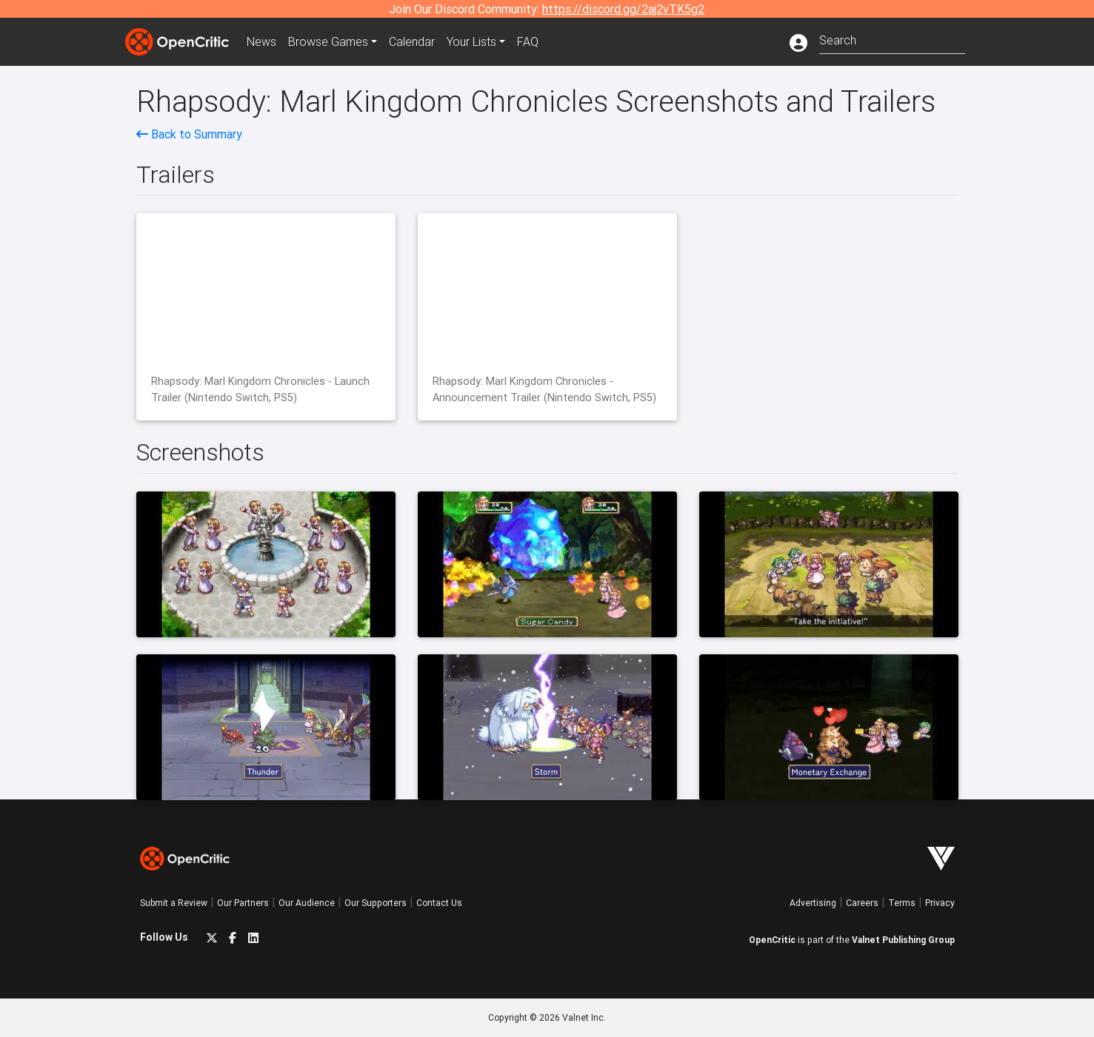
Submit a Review (173, 902)
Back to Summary (189, 134)
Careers (862, 902)
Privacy (940, 902)
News (261, 41)
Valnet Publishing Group (903, 939)
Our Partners (243, 902)
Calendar (412, 41)
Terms (901, 902)
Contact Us (439, 902)
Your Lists (471, 41)
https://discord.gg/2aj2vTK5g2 (623, 8)
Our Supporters (375, 902)
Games (328, 41)
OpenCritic (772, 939)
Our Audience (306, 902)
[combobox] (892, 39)
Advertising (813, 902)
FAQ (527, 41)
